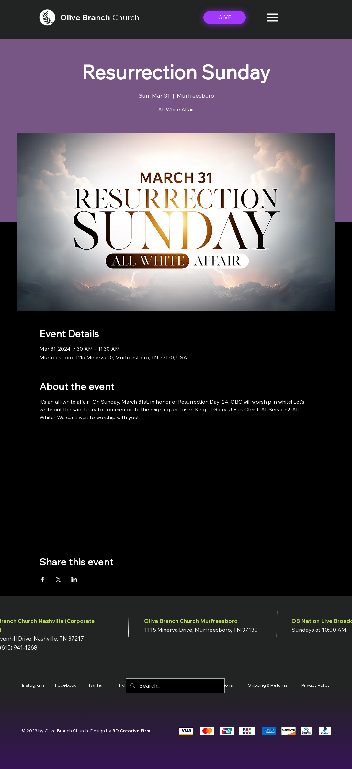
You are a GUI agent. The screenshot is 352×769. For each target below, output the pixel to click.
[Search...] (175, 686)
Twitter (95, 685)
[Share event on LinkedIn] (74, 579)
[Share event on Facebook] (43, 579)
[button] (272, 17)
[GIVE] (224, 17)
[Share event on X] (58, 579)
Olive (71, 17)
